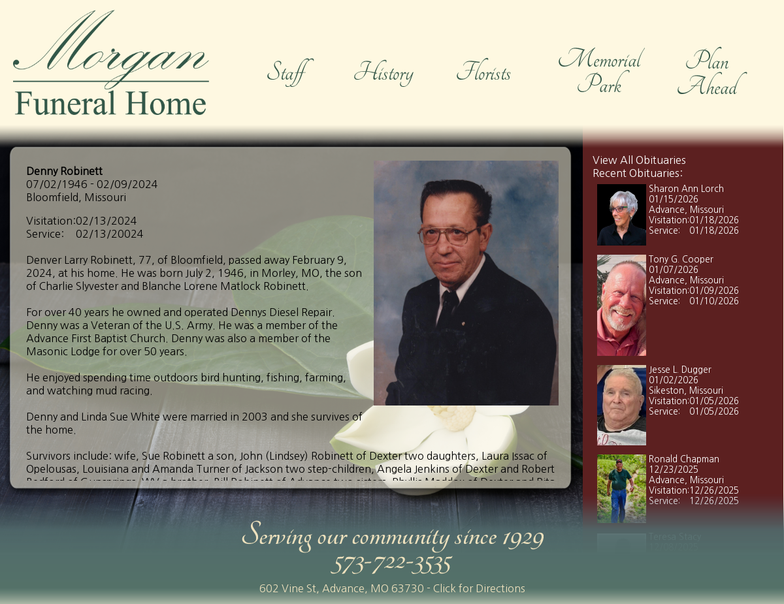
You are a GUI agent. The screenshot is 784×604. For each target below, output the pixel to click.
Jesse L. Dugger (680, 370)
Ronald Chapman (684, 459)
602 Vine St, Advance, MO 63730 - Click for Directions (392, 588)
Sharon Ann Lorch (686, 189)
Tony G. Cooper (681, 259)
